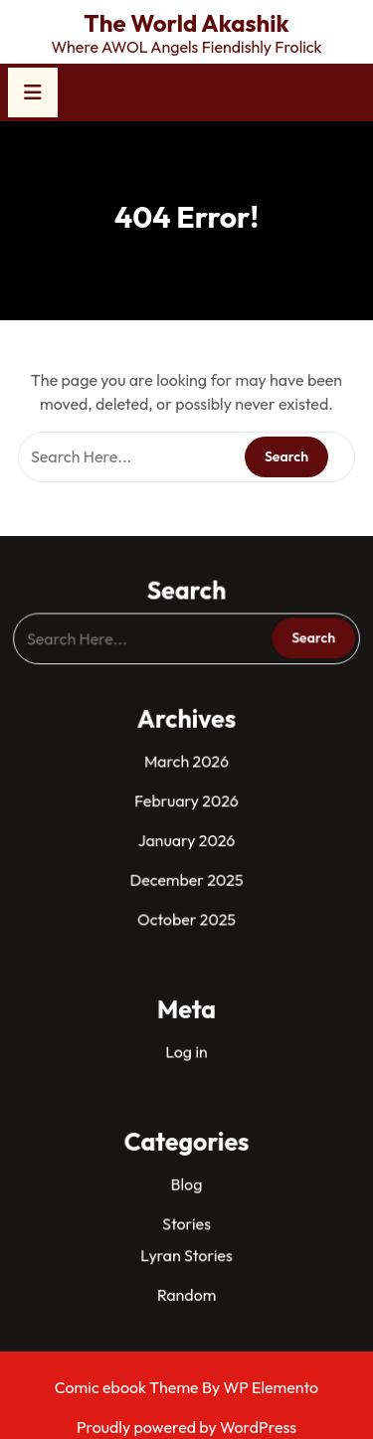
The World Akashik (186, 23)
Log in (186, 1044)
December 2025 (186, 878)
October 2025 (187, 916)
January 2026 (186, 839)
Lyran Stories (187, 1242)
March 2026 (186, 763)
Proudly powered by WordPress (186, 1427)
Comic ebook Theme (128, 1387)
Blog (186, 1173)
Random (187, 1280)
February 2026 (186, 802)
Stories (186, 1211)
